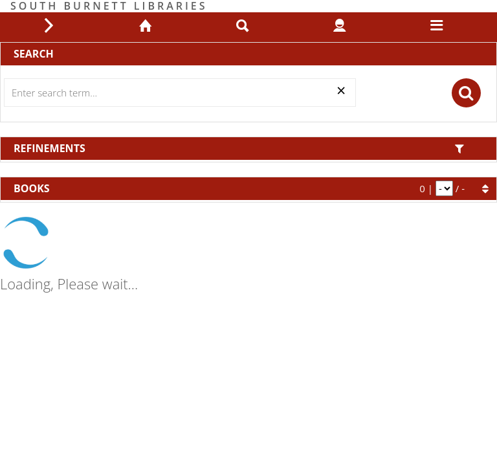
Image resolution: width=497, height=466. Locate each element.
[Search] (180, 92)
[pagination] (444, 188)
